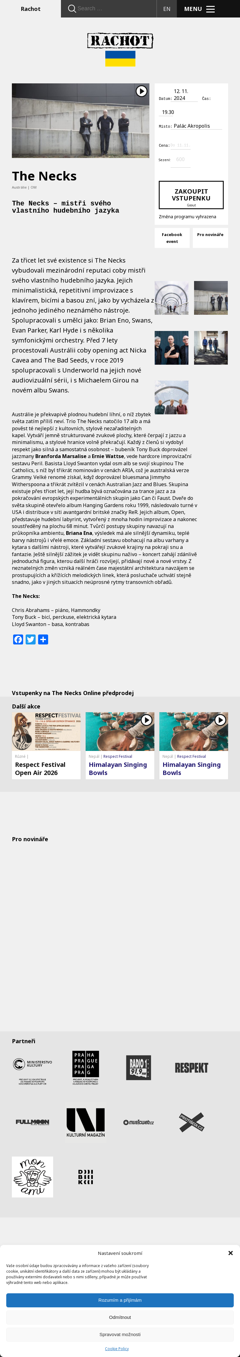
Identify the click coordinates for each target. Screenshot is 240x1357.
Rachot (31, 8)
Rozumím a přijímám (120, 1300)
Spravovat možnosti (120, 1334)
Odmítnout (120, 1317)
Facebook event (172, 237)
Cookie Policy (117, 1348)
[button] (231, 1253)
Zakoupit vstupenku (191, 196)
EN (167, 8)
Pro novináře (210, 233)
